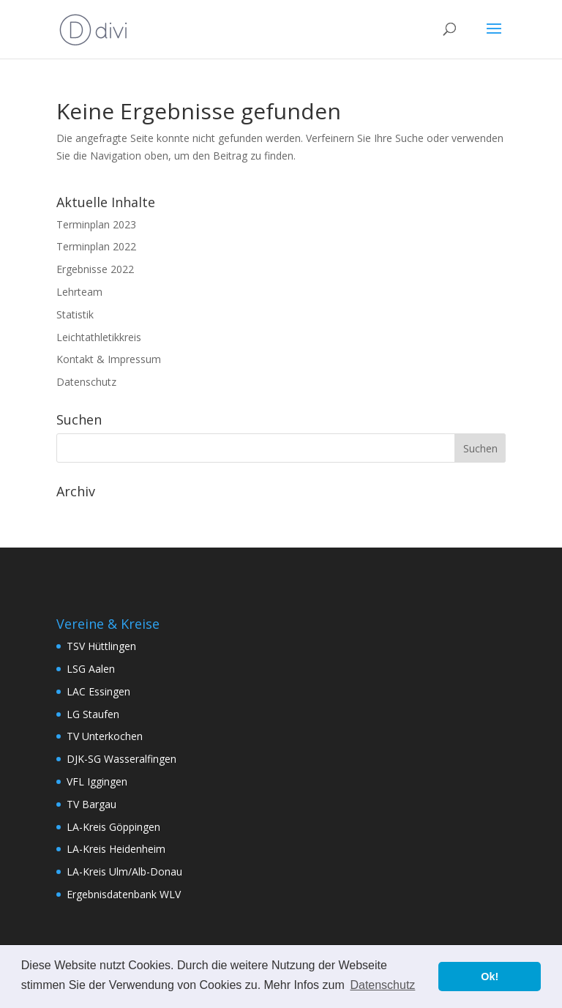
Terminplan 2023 (96, 224)
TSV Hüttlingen (101, 646)
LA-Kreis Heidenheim (116, 849)
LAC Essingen (98, 691)
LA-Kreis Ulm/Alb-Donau (124, 871)
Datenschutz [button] (382, 985)
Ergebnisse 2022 (95, 269)
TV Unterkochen (105, 736)
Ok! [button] (489, 976)
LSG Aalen (91, 669)
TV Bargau (91, 804)
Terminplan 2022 (96, 246)
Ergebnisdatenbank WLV (124, 894)
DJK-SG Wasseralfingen (121, 759)
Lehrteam (79, 292)
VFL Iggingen (97, 781)
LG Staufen (93, 714)
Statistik (75, 314)
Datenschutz (86, 382)
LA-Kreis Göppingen (113, 827)
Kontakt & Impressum (108, 359)
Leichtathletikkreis (98, 337)
